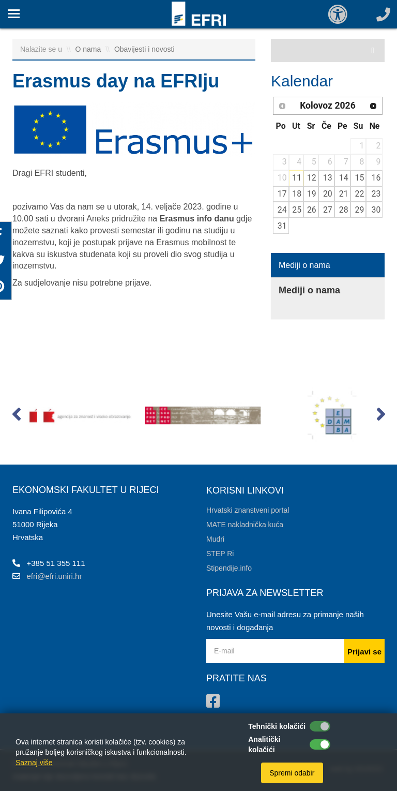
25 (296, 210)
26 (311, 210)
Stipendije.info (229, 568)
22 (359, 194)
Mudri (215, 539)
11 (296, 178)
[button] (16, 416)
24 (282, 210)
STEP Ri (220, 553)
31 (282, 226)
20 (327, 194)
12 (311, 178)
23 (376, 194)
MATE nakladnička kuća (244, 524)
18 (296, 194)
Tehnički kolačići (277, 726)
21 (343, 194)
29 (359, 210)
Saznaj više (34, 762)
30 (376, 210)
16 (376, 178)
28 (343, 210)
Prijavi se (364, 651)
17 (282, 194)
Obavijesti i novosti (144, 49)
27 (327, 210)
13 (327, 178)
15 (359, 178)
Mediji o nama (304, 265)
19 (311, 194)
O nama (89, 49)
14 (343, 178)
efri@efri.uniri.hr (54, 576)
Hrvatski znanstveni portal (247, 510)
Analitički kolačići (264, 744)
